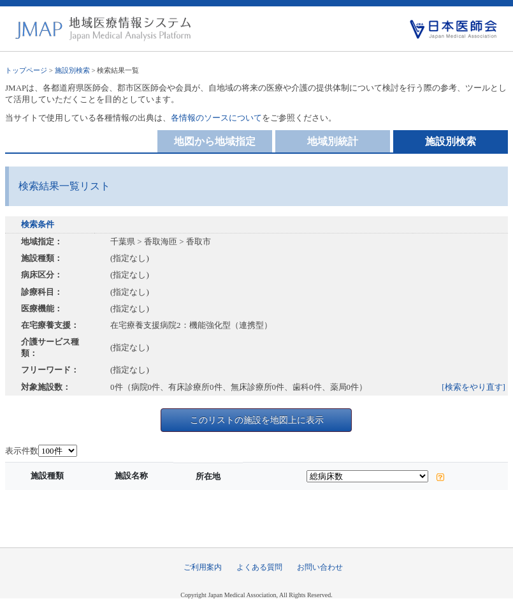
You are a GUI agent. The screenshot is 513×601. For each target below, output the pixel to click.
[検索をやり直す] (473, 387)
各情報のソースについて (216, 117)
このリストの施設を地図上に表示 (257, 420)
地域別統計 (332, 141)
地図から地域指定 (215, 141)
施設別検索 (72, 70)
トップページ (26, 70)
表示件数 (21, 451)
